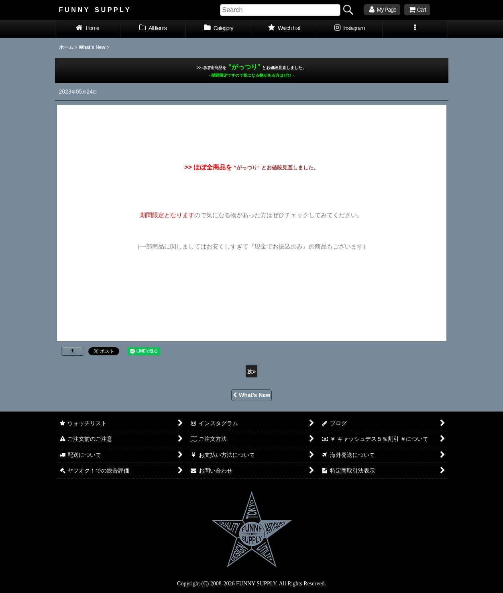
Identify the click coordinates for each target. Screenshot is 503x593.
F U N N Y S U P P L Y (94, 9)
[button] (415, 29)
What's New (251, 395)
